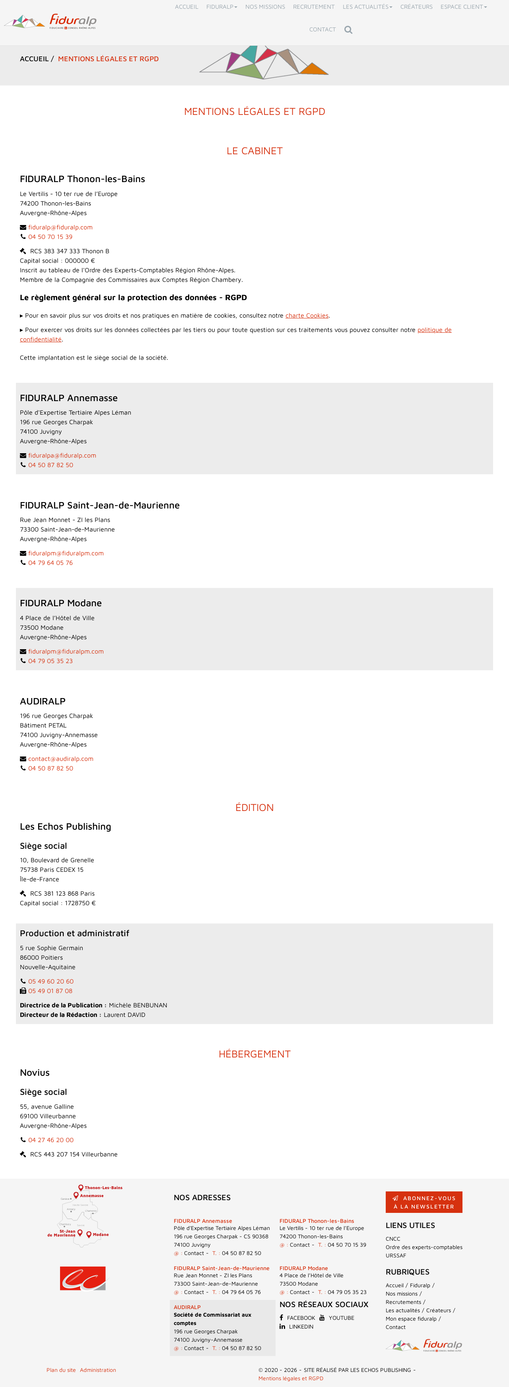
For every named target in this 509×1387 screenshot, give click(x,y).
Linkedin (296, 1326)
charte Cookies (307, 315)
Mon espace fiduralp (411, 1318)
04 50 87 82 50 (50, 464)
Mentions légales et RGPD (290, 1378)
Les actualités (367, 6)
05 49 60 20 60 (51, 981)
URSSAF (396, 1255)
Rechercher (350, 29)
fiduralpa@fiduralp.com (62, 455)
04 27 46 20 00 (51, 1139)
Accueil (186, 6)
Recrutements (403, 1301)
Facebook (297, 1317)
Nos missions (265, 6)
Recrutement (314, 6)
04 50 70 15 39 (50, 236)
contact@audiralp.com (60, 758)
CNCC (393, 1238)
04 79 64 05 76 (50, 562)
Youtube (336, 1317)
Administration (98, 1369)
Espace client (464, 6)
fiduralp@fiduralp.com (60, 227)
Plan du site (61, 1369)
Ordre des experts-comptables (424, 1246)
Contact (322, 29)
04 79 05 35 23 (50, 660)
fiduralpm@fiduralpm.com (66, 553)
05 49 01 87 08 (50, 990)
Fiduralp (221, 6)
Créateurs (416, 6)
